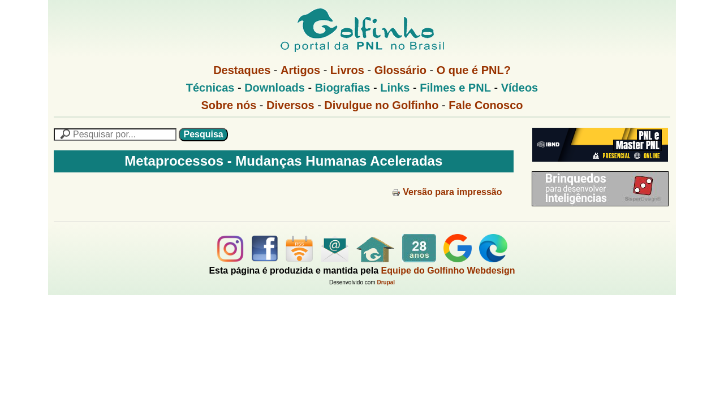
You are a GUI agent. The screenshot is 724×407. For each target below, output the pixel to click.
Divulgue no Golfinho (381, 105)
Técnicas (210, 87)
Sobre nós (229, 105)
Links (395, 87)
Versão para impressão (446, 192)
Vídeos (519, 87)
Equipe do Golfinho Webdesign (448, 270)
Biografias (342, 87)
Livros (347, 70)
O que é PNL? (474, 70)
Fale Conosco (486, 105)
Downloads (274, 87)
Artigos (300, 70)
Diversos (290, 105)
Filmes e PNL (455, 87)
